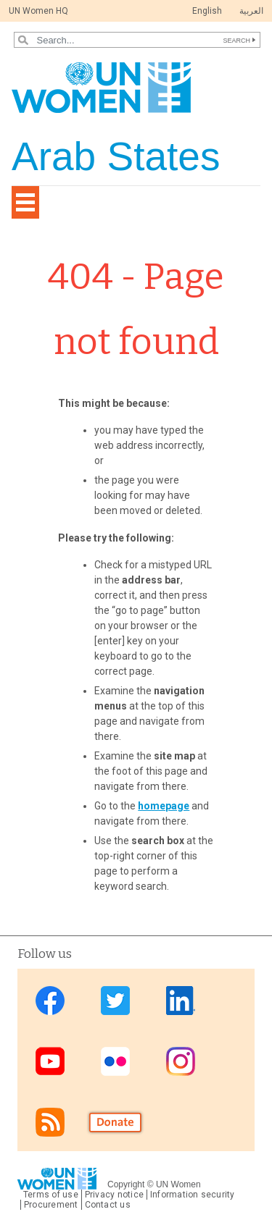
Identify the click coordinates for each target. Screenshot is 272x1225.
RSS (50, 1122)
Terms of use (50, 1195)
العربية (251, 11)
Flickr (115, 1061)
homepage (163, 806)
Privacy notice (114, 1195)
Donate (115, 1122)
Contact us (108, 1205)
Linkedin (180, 1000)
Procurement (51, 1205)
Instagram (180, 1061)
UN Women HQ (38, 11)
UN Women (178, 1184)
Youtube (50, 1061)
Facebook (50, 1000)
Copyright (125, 1184)
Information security (192, 1195)
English (207, 11)
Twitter (115, 1000)
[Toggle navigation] (25, 202)
